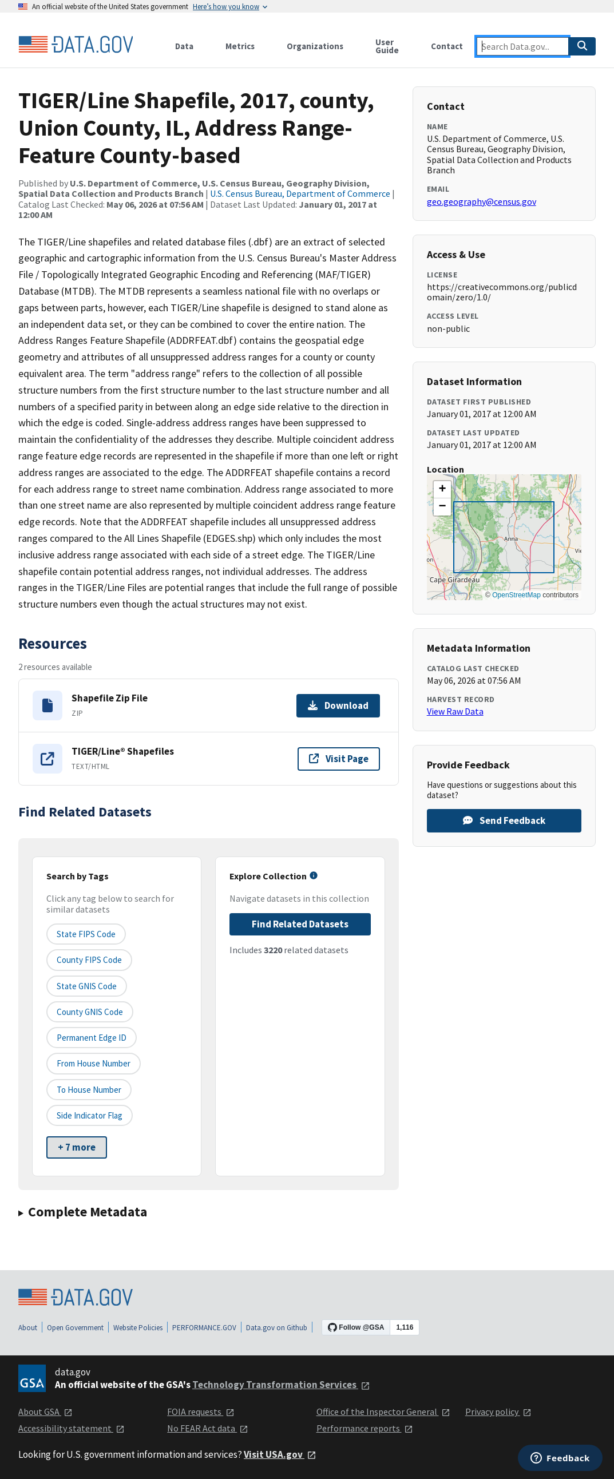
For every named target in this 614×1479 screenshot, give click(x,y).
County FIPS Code (89, 959)
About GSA (45, 1411)
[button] (442, 489)
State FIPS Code (86, 934)
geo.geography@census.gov (481, 201)
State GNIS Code (87, 986)
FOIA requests (201, 1411)
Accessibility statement (71, 1428)
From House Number (93, 1063)
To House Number (89, 1089)
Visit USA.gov (280, 1454)
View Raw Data (455, 711)
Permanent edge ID (91, 1037)
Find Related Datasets (300, 924)
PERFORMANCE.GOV (204, 1328)
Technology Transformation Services (281, 1384)
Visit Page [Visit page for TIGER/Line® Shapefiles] (339, 758)
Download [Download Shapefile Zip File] (338, 705)
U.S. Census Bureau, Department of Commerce (300, 193)
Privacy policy (498, 1411)
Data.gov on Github (276, 1328)
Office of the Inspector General (383, 1411)
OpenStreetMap (516, 595)
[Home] (75, 44)
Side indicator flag (89, 1115)
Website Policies (138, 1328)
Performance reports (364, 1428)
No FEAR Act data (207, 1428)
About (27, 1328)
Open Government (75, 1328)
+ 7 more (77, 1147)
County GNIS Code (90, 1011)
